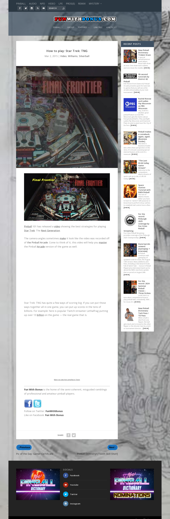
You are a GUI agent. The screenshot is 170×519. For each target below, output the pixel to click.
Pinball (21, 3)
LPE (61, 3)
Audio (33, 3)
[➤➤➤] (146, 64)
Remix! (82, 3)
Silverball (84, 52)
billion (40, 311)
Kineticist (111, 23)
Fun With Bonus (33, 385)
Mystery (94, 3)
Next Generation (50, 226)
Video (51, 3)
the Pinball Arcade (37, 238)
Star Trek (29, 226)
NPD (42, 3)
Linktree (98, 23)
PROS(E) (70, 3)
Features (82, 23)
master (103, 238)
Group (70, 23)
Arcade (41, 242)
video (57, 222)
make (63, 234)
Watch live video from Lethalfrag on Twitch (67, 376)
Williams (73, 52)
